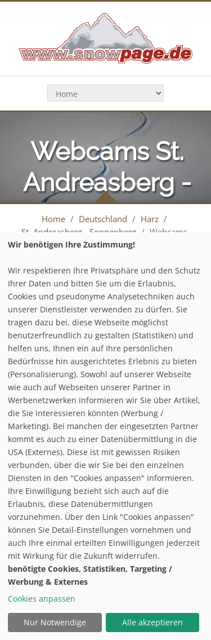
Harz (150, 218)
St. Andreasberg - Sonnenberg (78, 231)
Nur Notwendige (55, 622)
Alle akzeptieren (152, 622)
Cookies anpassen (41, 598)
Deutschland (103, 218)
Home (53, 218)
